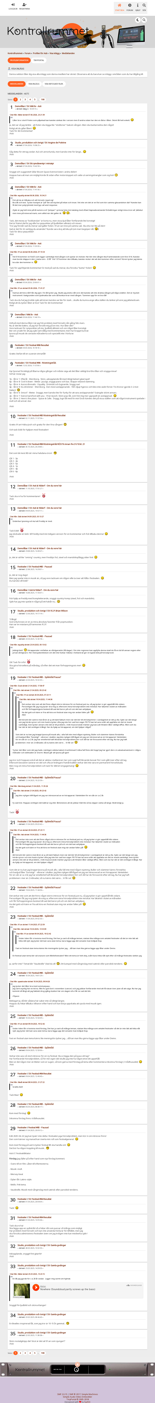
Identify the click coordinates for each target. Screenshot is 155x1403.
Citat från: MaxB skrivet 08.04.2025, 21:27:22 (27, 1078)
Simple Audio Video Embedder (77, 1392)
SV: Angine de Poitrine (55, 138)
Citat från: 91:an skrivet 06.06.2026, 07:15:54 (27, 248)
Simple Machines (90, 1390)
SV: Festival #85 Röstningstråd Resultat (46, 411)
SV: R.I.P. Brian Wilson (57, 606)
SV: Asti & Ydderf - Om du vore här (45, 481)
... (38, 95)
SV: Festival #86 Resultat (37, 341)
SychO (87, 1397)
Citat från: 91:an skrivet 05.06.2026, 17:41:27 (27, 284)
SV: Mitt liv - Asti (34, 102)
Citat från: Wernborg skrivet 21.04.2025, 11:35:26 (29, 782)
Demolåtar (20, 102)
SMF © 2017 (75, 1390)
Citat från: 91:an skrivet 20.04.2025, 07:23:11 (33, 690)
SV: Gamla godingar (56, 1241)
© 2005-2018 (83, 1395)
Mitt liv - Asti (32, 310)
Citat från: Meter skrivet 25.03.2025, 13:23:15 (27, 1270)
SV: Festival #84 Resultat (39, 1069)
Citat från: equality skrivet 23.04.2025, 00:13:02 (28, 640)
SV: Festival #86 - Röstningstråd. (41, 358)
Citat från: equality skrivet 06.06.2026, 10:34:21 (28, 191)
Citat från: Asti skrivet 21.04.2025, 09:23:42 (29, 686)
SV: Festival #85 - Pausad (40, 562)
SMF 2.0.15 (62, 1390)
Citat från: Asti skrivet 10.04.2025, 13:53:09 (29, 925)
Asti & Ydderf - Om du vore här (43, 585)
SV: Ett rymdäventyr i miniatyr (40, 159)
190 (42, 95)
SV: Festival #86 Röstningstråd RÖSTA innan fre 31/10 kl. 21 (56, 439)
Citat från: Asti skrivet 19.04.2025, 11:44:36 (35, 695)
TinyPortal (71, 1395)
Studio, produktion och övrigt (29, 138)
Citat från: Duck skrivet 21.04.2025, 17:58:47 (27, 681)
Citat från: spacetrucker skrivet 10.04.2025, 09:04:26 (30, 977)
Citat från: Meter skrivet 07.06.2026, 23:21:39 (27, 110)
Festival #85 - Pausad (38, 1123)
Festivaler (19, 341)
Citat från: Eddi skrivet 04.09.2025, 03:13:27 (27, 512)
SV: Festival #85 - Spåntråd (41, 911)
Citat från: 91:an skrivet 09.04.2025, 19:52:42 (33, 929)
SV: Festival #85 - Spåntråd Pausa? (44, 673)
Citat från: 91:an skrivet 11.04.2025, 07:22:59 (27, 920)
